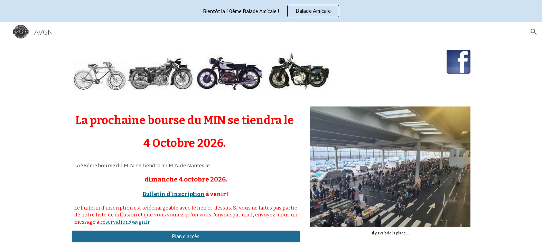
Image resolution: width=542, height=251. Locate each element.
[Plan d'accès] (186, 236)
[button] (533, 32)
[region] (271, 11)
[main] (186, 131)
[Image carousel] (390, 170)
